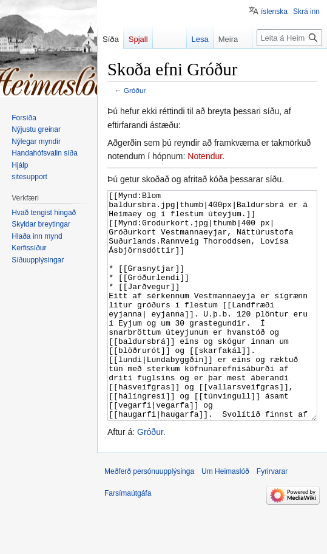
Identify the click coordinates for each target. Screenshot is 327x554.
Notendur (204, 156)
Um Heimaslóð (225, 517)
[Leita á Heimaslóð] (289, 37)
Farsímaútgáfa (127, 539)
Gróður (135, 90)
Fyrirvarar (272, 517)
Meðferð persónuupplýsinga (149, 517)
